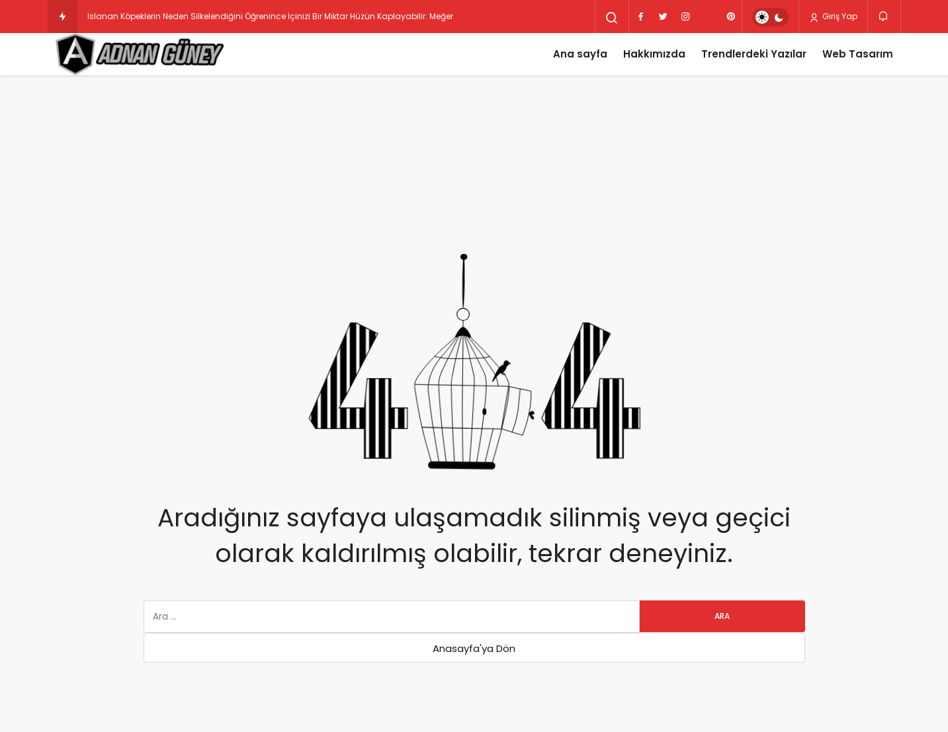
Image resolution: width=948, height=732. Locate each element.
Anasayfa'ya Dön (474, 648)
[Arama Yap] (611, 17)
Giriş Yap (833, 16)
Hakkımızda (654, 54)
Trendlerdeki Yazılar (753, 54)
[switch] (770, 17)
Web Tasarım (857, 54)
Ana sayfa (580, 54)
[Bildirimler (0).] (884, 16)
